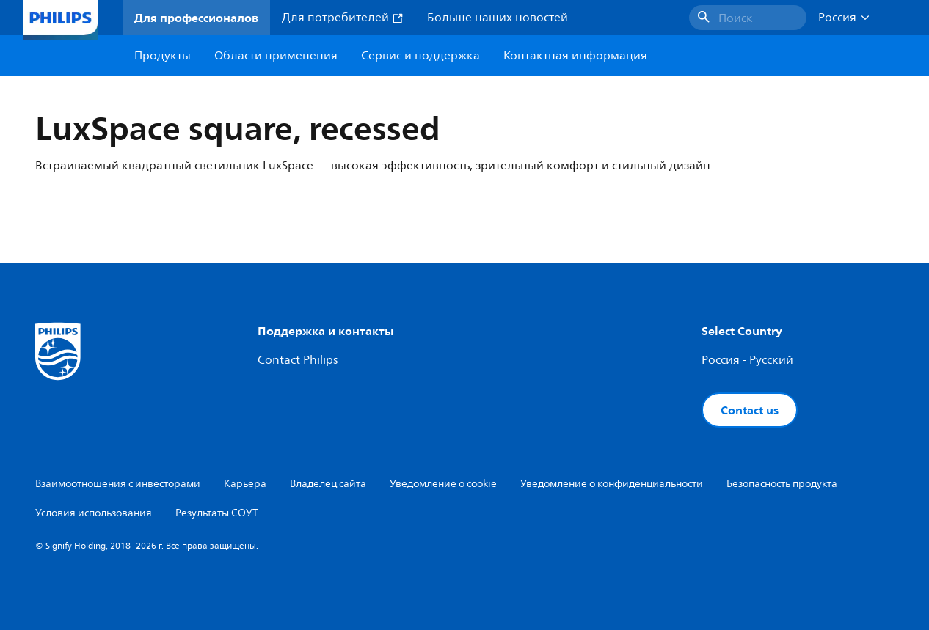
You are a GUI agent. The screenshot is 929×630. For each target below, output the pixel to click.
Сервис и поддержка (420, 55)
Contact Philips (298, 360)
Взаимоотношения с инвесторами (117, 483)
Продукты (162, 55)
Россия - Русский (747, 360)
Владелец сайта (328, 483)
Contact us (750, 410)
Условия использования (93, 513)
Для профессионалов (196, 17)
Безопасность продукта (781, 483)
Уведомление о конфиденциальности (611, 483)
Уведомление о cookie (443, 483)
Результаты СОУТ (216, 513)
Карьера (245, 483)
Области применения (276, 55)
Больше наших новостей (497, 17)
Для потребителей (343, 17)
